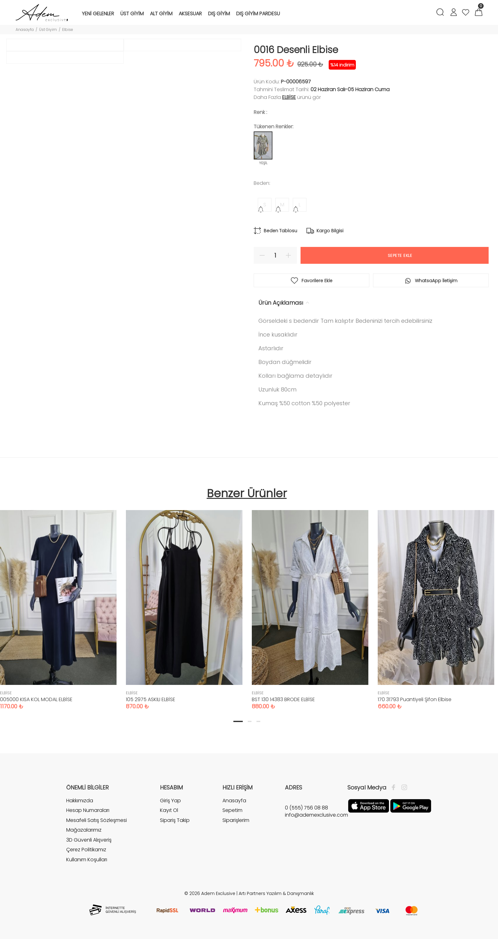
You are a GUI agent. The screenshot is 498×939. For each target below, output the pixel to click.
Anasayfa (25, 29)
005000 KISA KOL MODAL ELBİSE (36, 699)
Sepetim (232, 810)
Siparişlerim (235, 820)
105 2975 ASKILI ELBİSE (150, 699)
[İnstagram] (402, 787)
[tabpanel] (184, 604)
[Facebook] (395, 787)
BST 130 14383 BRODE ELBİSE (283, 699)
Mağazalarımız (84, 829)
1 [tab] (238, 721)
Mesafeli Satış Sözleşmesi (96, 820)
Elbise (67, 29)
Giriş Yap (170, 800)
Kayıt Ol (169, 810)
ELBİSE (289, 97)
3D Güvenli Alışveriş (89, 839)
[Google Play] (411, 805)
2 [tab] (249, 721)
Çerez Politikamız (86, 849)
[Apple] (368, 805)
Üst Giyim (48, 29)
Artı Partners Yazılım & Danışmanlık (276, 893)
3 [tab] (258, 721)
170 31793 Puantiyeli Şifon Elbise (414, 699)
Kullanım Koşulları (86, 859)
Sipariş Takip (175, 820)
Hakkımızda (79, 800)
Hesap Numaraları (87, 810)
